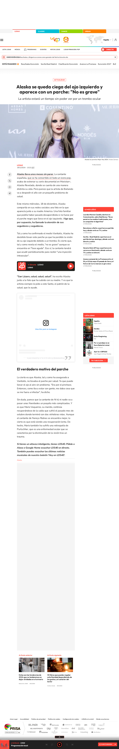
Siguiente (72, 744)
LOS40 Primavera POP (72, 49)
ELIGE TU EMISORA (106, 744)
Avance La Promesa (88, 64)
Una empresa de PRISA (12, 727)
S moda (74, 731)
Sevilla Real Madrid (49, 64)
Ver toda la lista (97, 360)
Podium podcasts (54, 731)
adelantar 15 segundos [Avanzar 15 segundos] (67, 744)
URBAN (88, 31)
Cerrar (115, 57)
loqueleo (84, 731)
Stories (73, 694)
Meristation (95, 731)
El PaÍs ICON (64, 731)
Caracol (101, 725)
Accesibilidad (24, 719)
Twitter (9, 181)
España (106, 40)
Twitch (69, 694)
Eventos (43, 49)
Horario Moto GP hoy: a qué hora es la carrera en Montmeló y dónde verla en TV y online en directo (97, 250)
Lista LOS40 (6, 49)
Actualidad (59, 80)
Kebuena (99, 727)
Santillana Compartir (67, 725)
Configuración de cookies (71, 719)
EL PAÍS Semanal (82, 727)
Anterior (46, 744)
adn (92, 725)
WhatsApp (9, 187)
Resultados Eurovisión (30, 64)
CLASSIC (41, 31)
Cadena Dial (73, 727)
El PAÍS (33, 725)
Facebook (9, 174)
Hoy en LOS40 (55, 49)
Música (17, 49)
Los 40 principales (44, 725)
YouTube (55, 694)
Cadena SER (77, 725)
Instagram (45, 694)
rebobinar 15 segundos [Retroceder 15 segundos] (52, 744)
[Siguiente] (115, 64)
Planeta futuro (90, 727)
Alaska (19, 460)
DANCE (64, 31)
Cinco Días (64, 727)
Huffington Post (36, 727)
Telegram (9, 193)
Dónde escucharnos (102, 719)
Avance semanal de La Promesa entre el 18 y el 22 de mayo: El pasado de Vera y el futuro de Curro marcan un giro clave (98, 261)
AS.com (84, 725)
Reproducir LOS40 (70, 266)
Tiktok (50, 694)
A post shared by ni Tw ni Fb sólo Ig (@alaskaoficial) (46, 358)
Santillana (55, 725)
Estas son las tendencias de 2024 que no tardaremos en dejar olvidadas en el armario (31, 677)
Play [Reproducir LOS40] (59, 744)
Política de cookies (54, 719)
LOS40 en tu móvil (88, 719)
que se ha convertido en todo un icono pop (49, 177)
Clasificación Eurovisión (68, 64)
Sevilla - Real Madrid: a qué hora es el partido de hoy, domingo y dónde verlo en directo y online (98, 239)
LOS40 (17, 31)
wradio (56, 727)
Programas (31, 49)
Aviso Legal (14, 719)
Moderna (43, 731)
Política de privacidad (38, 719)
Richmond (31, 731)
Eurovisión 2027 (104, 64)
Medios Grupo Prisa (12, 732)
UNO (49, 727)
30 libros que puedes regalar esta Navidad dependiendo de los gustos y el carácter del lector (59, 678)
